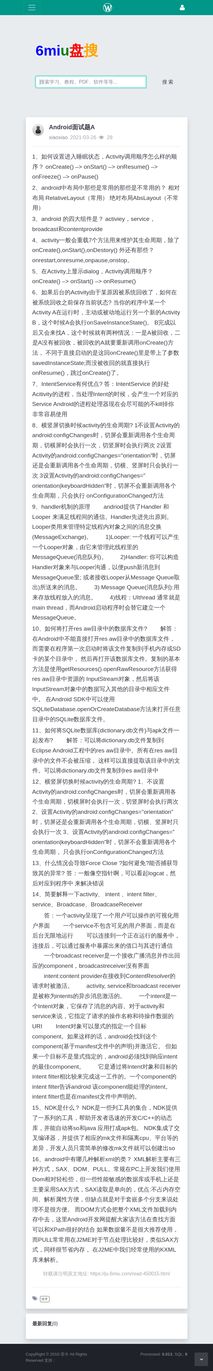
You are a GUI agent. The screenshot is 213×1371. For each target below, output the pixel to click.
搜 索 (167, 82)
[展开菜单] (31, 8)
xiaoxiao (58, 137)
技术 (45, 1299)
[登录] (182, 7)
